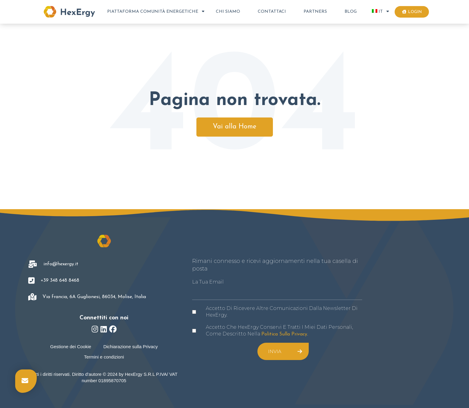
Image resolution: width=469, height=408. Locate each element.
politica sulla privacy (284, 334)
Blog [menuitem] (351, 11)
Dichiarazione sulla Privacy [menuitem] (130, 346)
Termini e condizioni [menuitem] (104, 356)
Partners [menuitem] (315, 11)
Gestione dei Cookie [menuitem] (70, 346)
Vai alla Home (235, 126)
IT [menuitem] (377, 11)
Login (412, 12)
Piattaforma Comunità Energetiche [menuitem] (152, 11)
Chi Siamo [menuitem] (228, 11)
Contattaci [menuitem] (272, 11)
